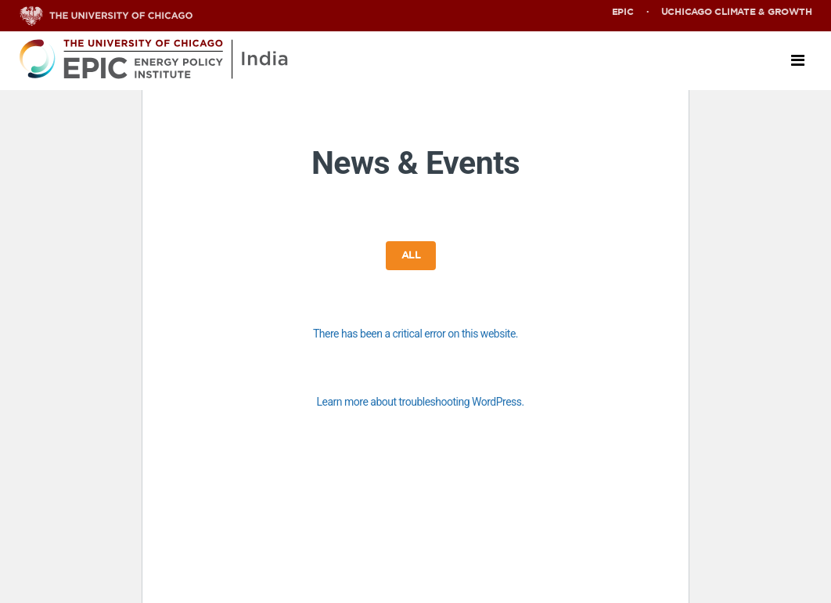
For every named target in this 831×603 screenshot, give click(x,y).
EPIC (623, 11)
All (411, 256)
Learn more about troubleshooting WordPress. (419, 401)
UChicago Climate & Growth (736, 11)
